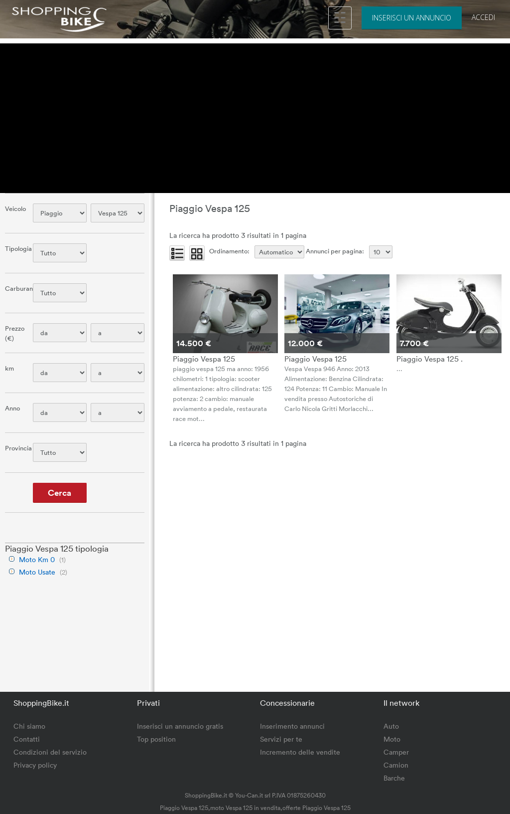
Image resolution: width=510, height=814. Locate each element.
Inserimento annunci (292, 726)
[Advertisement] (255, 113)
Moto (391, 739)
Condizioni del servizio (50, 752)
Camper (396, 752)
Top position (156, 739)
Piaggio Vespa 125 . (429, 359)
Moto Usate (37, 572)
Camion (395, 765)
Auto (391, 726)
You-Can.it (249, 795)
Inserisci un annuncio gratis (180, 726)
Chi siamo (29, 726)
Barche (394, 778)
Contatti (26, 739)
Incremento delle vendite (300, 752)
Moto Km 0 (37, 559)
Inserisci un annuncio (411, 17)
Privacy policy (35, 765)
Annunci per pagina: (335, 250)
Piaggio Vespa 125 (204, 359)
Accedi (483, 17)
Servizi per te (281, 739)
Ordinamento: (229, 250)
